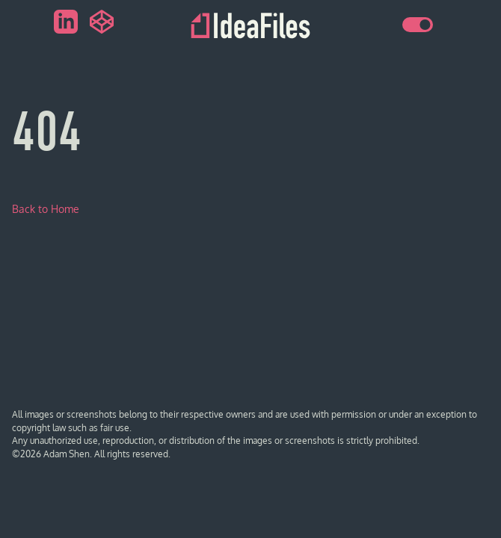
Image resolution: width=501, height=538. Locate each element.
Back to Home (45, 208)
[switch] (417, 24)
